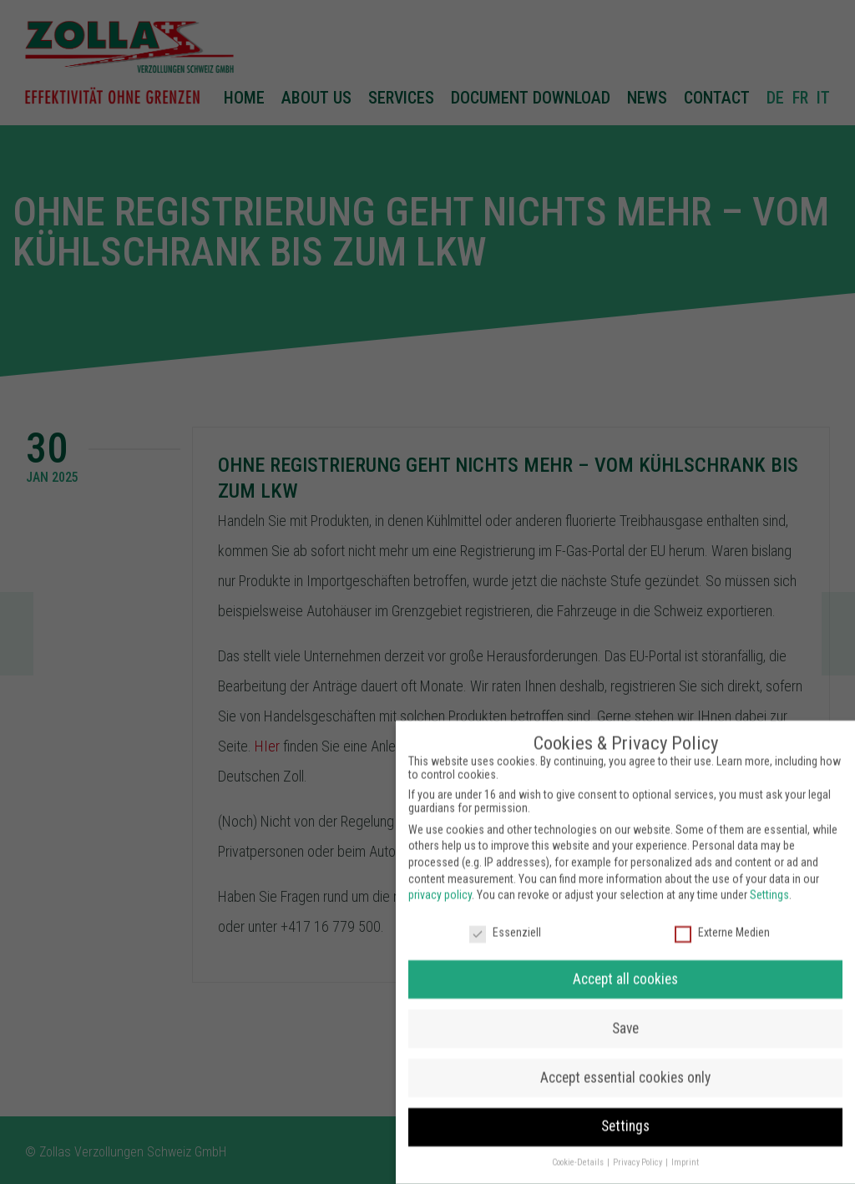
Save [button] (625, 1014)
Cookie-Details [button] (578, 1149)
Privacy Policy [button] (638, 1149)
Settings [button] (625, 1113)
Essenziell (505, 919)
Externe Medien (722, 919)
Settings (769, 881)
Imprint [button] (685, 1149)
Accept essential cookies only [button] (625, 1063)
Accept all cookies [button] (625, 965)
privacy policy (440, 881)
